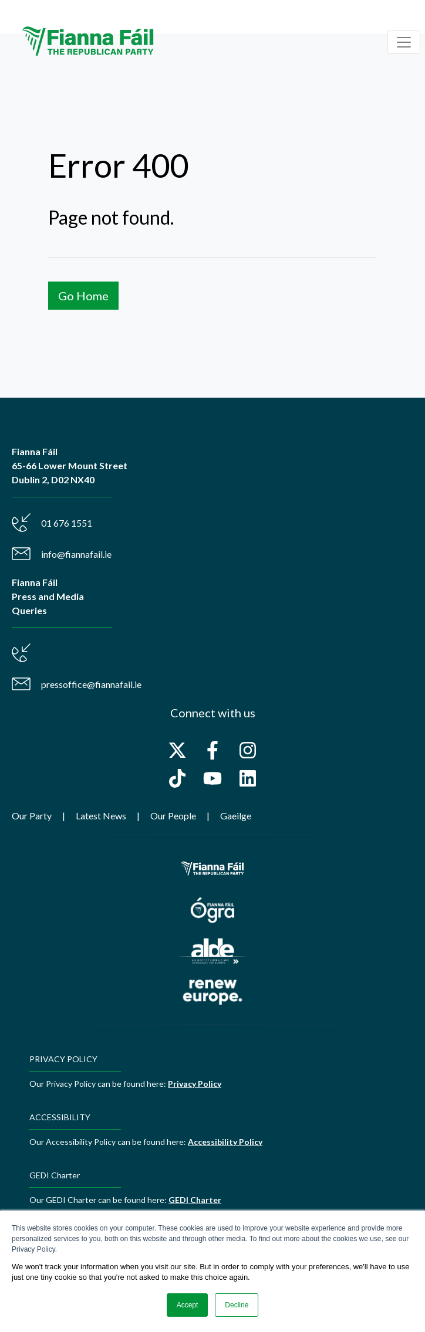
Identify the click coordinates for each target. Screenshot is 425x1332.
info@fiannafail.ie (76, 554)
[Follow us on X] (177, 750)
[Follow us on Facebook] (212, 750)
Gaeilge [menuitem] (235, 815)
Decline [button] (236, 1305)
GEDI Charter (194, 1200)
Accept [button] (187, 1305)
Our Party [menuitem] (32, 815)
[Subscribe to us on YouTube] (212, 778)
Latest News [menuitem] (101, 815)
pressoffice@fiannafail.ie (91, 684)
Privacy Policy (194, 1084)
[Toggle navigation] (403, 42)
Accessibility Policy (225, 1142)
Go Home (83, 296)
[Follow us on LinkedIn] (248, 778)
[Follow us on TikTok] (177, 778)
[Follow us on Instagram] (248, 750)
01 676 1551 (66, 522)
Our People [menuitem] (173, 815)
